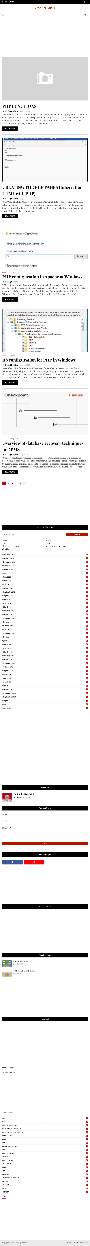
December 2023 (45, 618)
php (45, 1171)
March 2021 (45, 686)
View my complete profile (21, 797)
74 (20, 483)
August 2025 (45, 570)
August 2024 (45, 596)
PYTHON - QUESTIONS (45, 1178)
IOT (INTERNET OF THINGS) (56, 546)
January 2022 (45, 659)
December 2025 (45, 562)
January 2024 (45, 615)
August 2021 (45, 671)
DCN (45, 1139)
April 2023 (45, 629)
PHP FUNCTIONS (19, 106)
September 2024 (45, 592)
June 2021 (45, 674)
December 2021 (45, 663)
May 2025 (45, 581)
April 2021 (45, 682)
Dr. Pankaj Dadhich (10, 111)
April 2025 (45, 585)
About (11, 2)
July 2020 (45, 704)
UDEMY (45, 1192)
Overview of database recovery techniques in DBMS (43, 446)
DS (45, 1143)
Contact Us (84, 1243)
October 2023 (45, 626)
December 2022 (45, 633)
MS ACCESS (45, 1164)
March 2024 (45, 607)
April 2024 (45, 603)
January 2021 (45, 689)
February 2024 (45, 611)
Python (48, 541)
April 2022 (45, 648)
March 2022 (45, 652)
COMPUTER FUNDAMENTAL (45, 1129)
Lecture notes (45, 1160)
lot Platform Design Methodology (25, 971)
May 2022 (45, 644)
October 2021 (45, 667)
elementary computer (45, 1146)
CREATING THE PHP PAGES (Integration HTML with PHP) (42, 190)
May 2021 (45, 678)
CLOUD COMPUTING (45, 1125)
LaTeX (45, 1157)
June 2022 (45, 641)
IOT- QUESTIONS (45, 1153)
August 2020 (45, 701)
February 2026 (45, 555)
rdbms (45, 1181)
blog (45, 1118)
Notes (45, 1167)
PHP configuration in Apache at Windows (42, 276)
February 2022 (45, 656)
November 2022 (45, 637)
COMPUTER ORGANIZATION (45, 1132)
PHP (4, 543)
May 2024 (45, 600)
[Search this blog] (34, 534)
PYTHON (45, 1174)
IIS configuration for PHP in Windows (39, 360)
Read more (10, 129)
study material (45, 1185)
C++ (45, 1122)
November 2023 (45, 622)
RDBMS (48, 543)
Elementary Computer (11, 546)
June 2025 (45, 577)
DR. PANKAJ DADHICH (45, 7)
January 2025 (45, 588)
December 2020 (45, 693)
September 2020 (45, 697)
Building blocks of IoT (20, 961)
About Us (5, 549)
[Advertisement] (45, 37)
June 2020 (45, 708)
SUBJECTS (45, 1188)
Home (4, 2)
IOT (45, 1150)
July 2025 (45, 573)
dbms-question (45, 1136)
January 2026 (45, 558)
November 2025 (45, 566)
